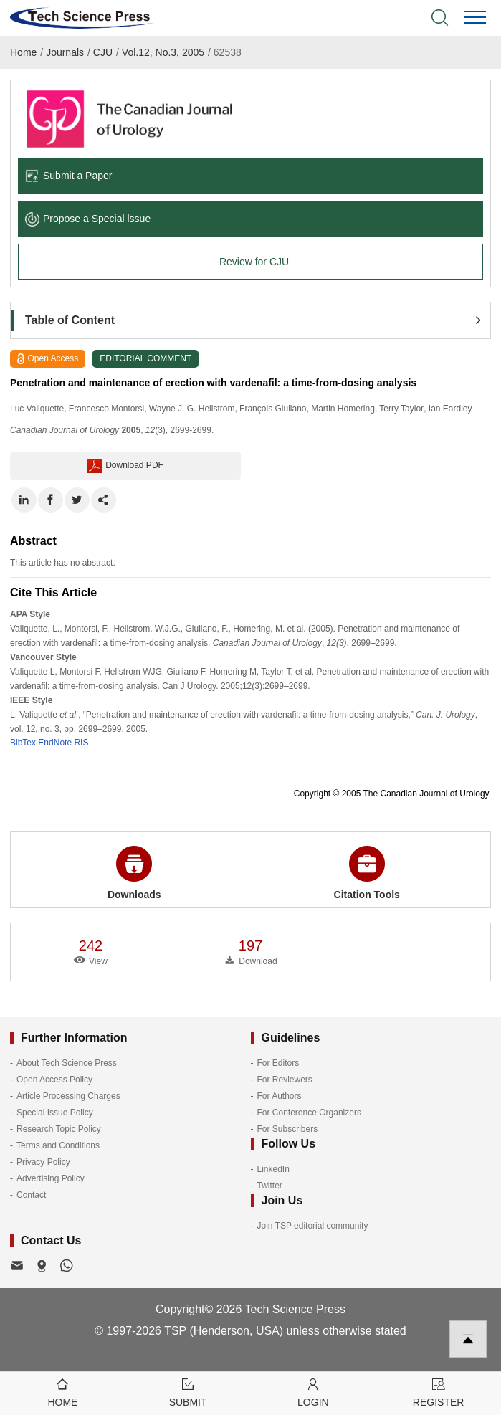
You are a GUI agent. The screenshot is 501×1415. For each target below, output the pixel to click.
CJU (103, 52)
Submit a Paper (69, 175)
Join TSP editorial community (312, 1226)
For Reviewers (284, 1080)
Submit (188, 1392)
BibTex (23, 743)
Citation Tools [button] (367, 873)
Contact (31, 1195)
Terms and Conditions (58, 1145)
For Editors (278, 1063)
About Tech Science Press (66, 1063)
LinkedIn (273, 1169)
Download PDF (125, 466)
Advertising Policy (50, 1178)
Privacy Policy (43, 1162)
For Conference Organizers (309, 1112)
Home (23, 52)
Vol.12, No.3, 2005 (163, 52)
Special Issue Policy (54, 1112)
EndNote (55, 743)
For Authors (279, 1096)
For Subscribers (287, 1129)
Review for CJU (254, 261)
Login (313, 1392)
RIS (81, 743)
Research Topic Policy (58, 1129)
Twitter (269, 1186)
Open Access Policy (54, 1080)
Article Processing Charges (68, 1096)
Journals (65, 52)
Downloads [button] (134, 873)
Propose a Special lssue (88, 218)
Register (438, 1392)
